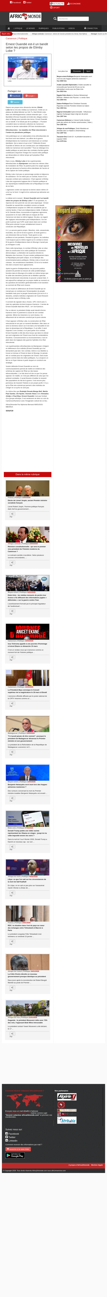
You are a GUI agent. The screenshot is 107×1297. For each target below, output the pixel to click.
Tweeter (15, 102)
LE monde (30, 28)
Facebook (15, 3)
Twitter (27, 3)
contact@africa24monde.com (17, 1113)
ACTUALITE (57, 3)
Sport (88, 71)
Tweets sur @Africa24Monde (66, 273)
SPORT (55, 7)
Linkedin (11, 1140)
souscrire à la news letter (18, 1149)
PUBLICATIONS (58, 28)
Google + (30, 96)
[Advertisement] (38, 419)
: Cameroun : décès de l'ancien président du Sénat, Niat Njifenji (61, 34)
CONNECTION (91, 28)
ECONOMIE (74, 3)
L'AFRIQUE (18, 28)
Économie (77, 71)
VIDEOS (71, 28)
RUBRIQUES (44, 28)
